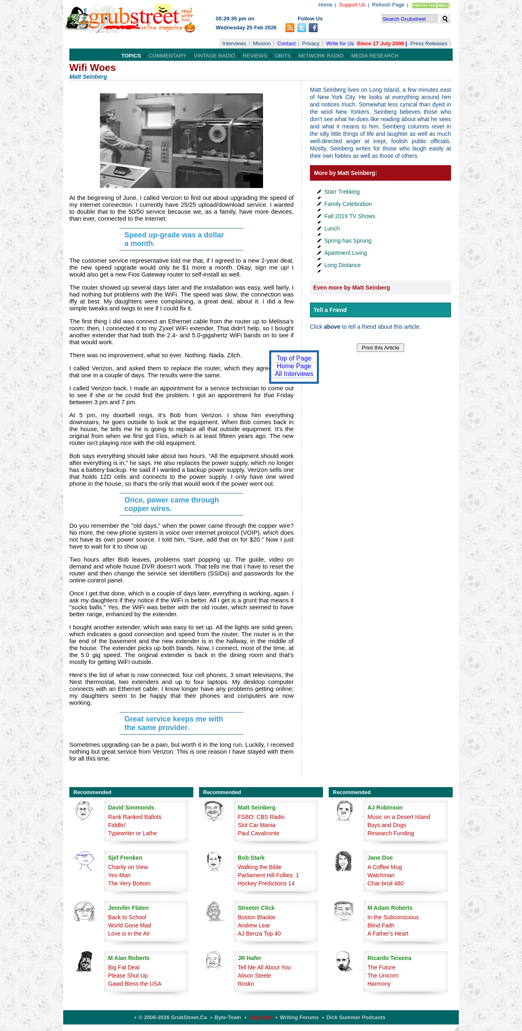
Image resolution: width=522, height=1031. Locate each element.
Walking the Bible (260, 867)
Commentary (167, 56)
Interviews (234, 43)
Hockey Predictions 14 (266, 883)
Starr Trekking (342, 191)
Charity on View (128, 867)
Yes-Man (119, 875)
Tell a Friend (330, 310)
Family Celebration (348, 204)
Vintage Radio (214, 56)
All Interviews (294, 373)
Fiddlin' (117, 825)
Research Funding (390, 833)
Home (326, 5)
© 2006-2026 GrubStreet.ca (173, 1017)
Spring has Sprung (348, 240)
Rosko (246, 983)
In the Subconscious (393, 917)
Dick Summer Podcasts (355, 1017)
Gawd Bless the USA (134, 983)
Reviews (255, 56)
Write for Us (340, 43)
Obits (283, 56)
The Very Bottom (129, 883)
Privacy (311, 43)
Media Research (374, 56)
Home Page (294, 366)
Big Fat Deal (123, 967)
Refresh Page (388, 5)
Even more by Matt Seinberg (351, 287)
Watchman (380, 875)
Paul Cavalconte (258, 833)
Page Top (260, 1017)
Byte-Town (228, 1017)
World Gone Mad (129, 925)
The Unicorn (382, 975)
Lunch (332, 228)
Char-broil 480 (385, 883)
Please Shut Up (128, 975)
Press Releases (428, 43)
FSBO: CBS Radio (261, 817)
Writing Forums (299, 1017)
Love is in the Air (129, 933)
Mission (262, 43)
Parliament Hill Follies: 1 (268, 875)
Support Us (352, 5)
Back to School (127, 917)
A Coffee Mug (384, 867)
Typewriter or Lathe (132, 833)
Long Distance (342, 265)
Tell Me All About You (264, 967)
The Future (381, 967)
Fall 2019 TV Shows (349, 216)
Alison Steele (254, 975)
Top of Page (293, 358)
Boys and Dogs (386, 825)
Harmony (379, 983)
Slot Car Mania (257, 825)
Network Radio (320, 56)
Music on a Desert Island (398, 817)
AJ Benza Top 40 (259, 933)
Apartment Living (345, 253)
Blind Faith (380, 925)
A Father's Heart (388, 933)
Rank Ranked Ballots (134, 817)
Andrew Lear (254, 925)
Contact (286, 43)
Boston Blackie (257, 917)
